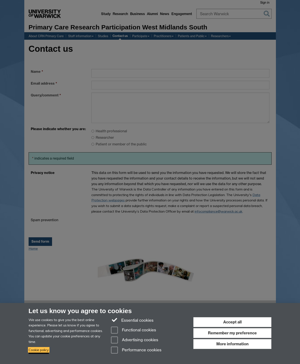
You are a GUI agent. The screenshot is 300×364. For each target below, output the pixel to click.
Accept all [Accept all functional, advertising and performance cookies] (232, 322)
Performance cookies (136, 350)
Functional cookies (133, 330)
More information (232, 343)
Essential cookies (132, 320)
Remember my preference (232, 332)
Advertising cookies (134, 340)
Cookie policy (39, 350)
